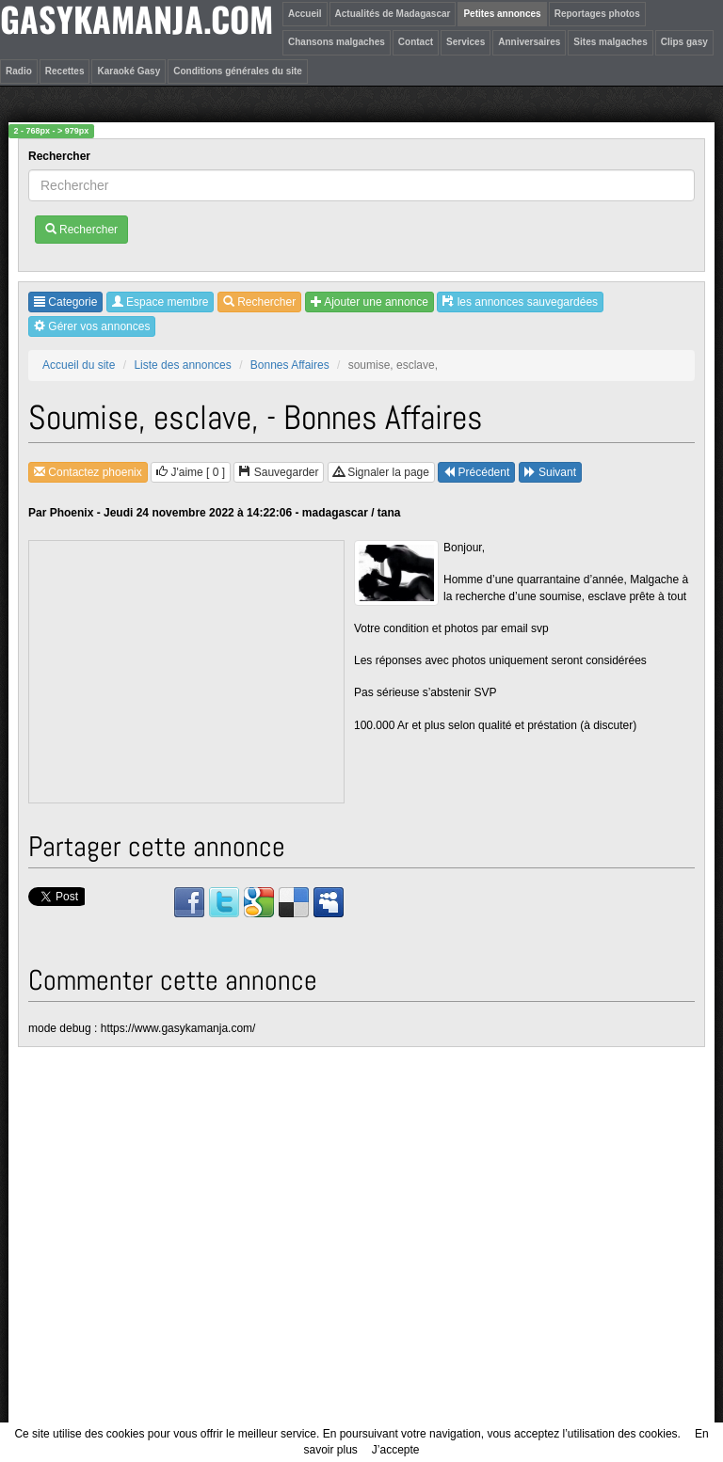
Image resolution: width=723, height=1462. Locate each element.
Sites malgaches (610, 42)
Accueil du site (78, 365)
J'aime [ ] (190, 472)
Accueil (305, 13)
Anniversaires (529, 42)
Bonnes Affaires (289, 365)
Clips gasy (684, 42)
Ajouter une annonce (369, 302)
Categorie (65, 302)
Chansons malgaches (336, 42)
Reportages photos (597, 13)
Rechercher (60, 156)
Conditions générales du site (237, 71)
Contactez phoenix (88, 472)
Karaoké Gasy (128, 71)
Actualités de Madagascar (393, 13)
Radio (19, 71)
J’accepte (396, 1449)
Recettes (65, 71)
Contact (415, 42)
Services (465, 42)
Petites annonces (501, 13)
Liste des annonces (182, 365)
